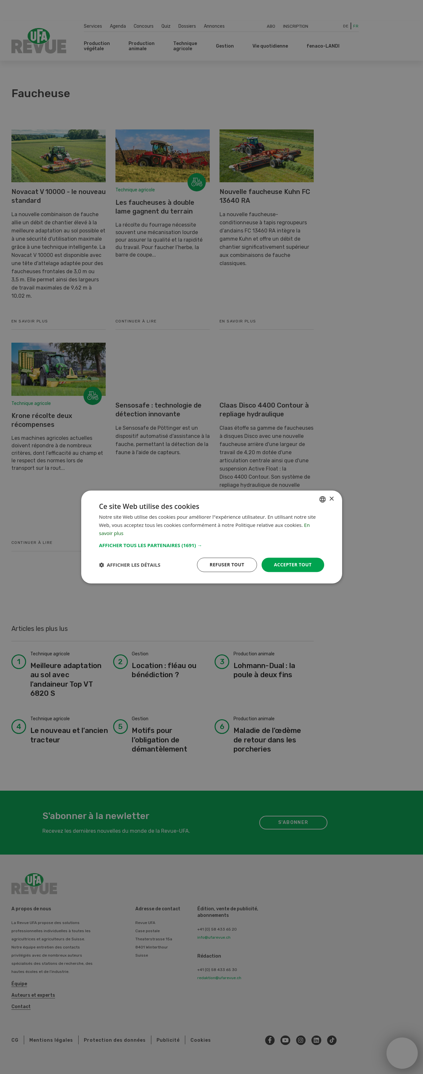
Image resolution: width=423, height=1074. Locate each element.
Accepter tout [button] (292, 564)
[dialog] (211, 536)
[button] (211, 545)
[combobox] (322, 499)
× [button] (331, 499)
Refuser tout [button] (226, 564)
